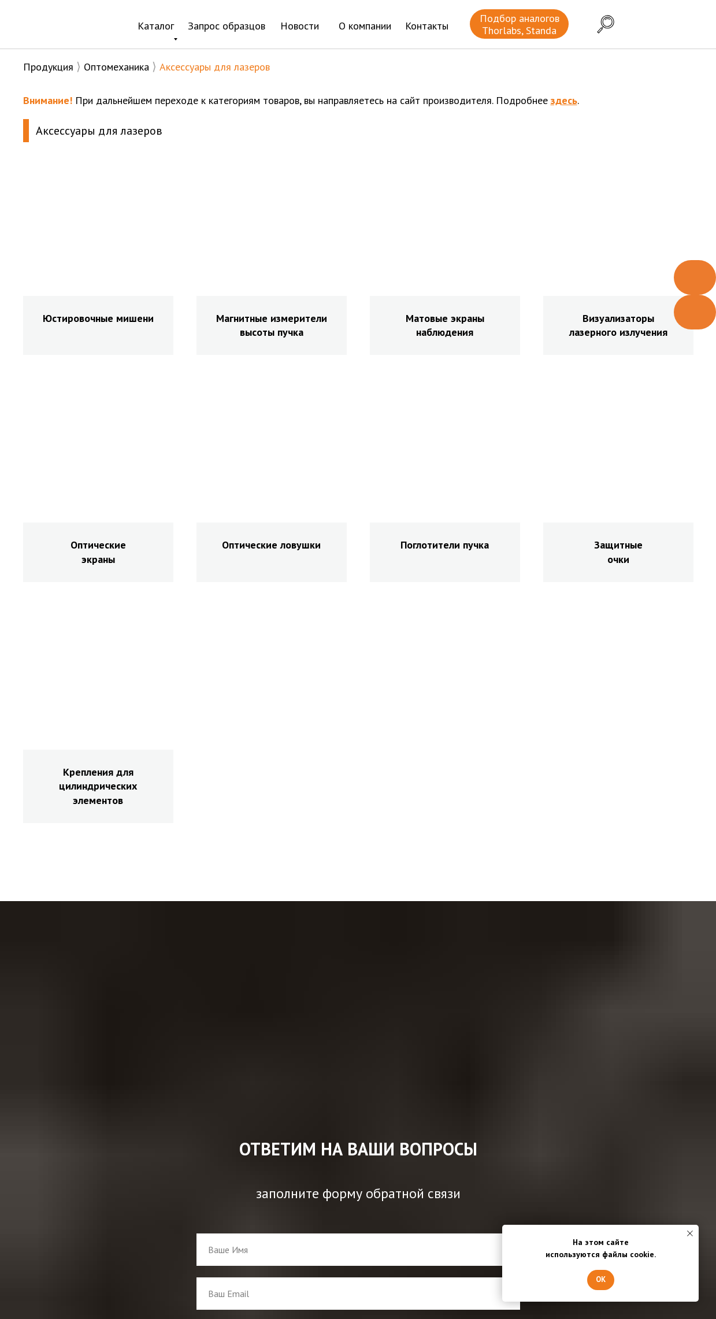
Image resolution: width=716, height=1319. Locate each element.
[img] (68, 25)
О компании (365, 25)
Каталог (156, 25)
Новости (299, 25)
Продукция (48, 66)
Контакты (426, 25)
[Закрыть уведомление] (690, 1233)
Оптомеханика (116, 66)
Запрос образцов (226, 25)
